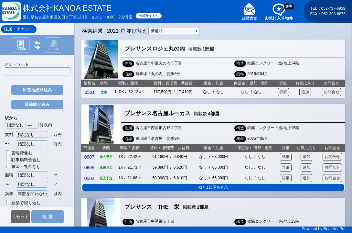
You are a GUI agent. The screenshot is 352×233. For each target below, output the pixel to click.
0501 (90, 92)
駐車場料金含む (23, 159)
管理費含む (19, 152)
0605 (89, 167)
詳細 (283, 92)
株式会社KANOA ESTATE (67, 8)
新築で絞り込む (23, 202)
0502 (89, 178)
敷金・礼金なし (23, 166)
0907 (89, 157)
